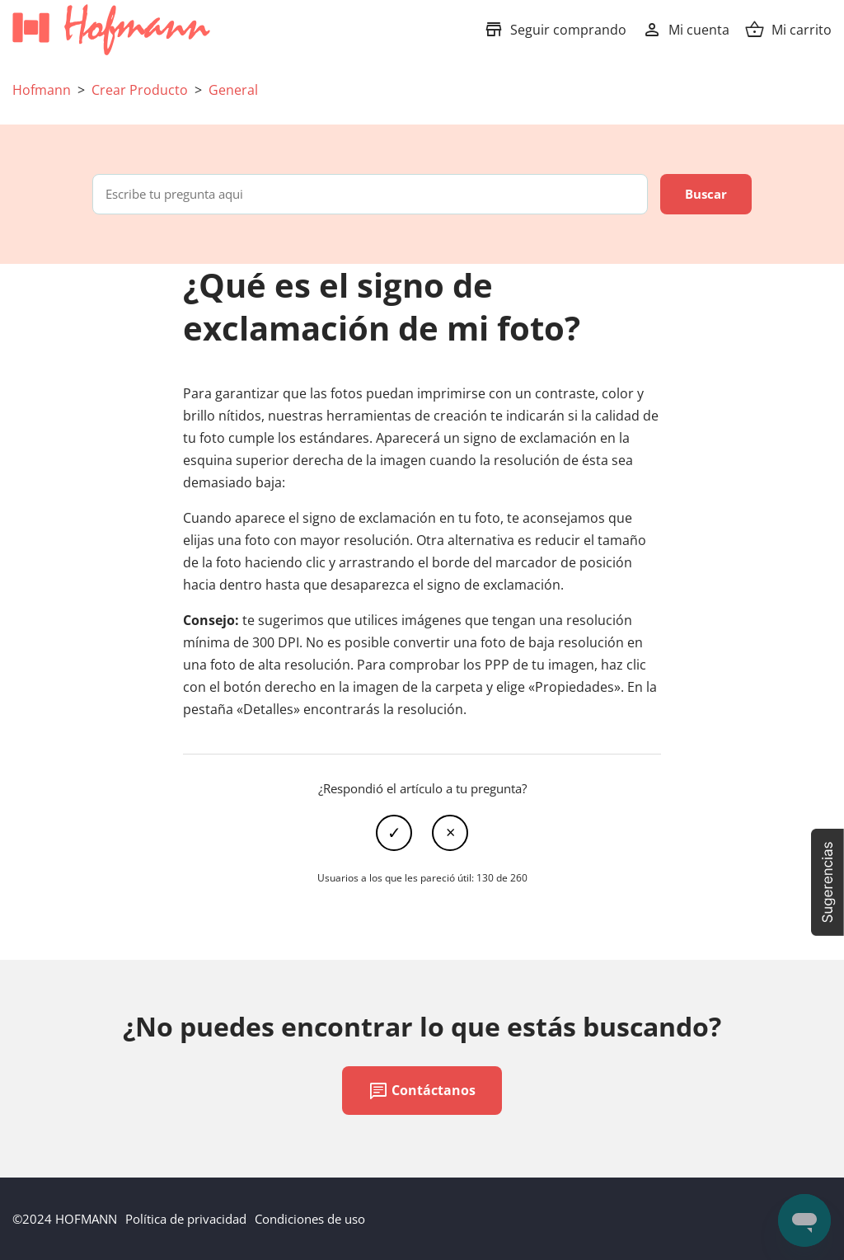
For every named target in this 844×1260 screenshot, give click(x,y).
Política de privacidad (185, 1219)
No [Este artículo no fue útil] (450, 833)
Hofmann (41, 90)
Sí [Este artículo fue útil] (394, 833)
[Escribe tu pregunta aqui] (370, 194)
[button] (827, 882)
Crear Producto (139, 90)
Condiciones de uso (310, 1219)
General (233, 90)
